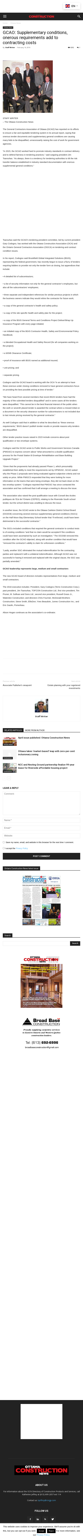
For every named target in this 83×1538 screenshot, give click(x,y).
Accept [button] (41, 1531)
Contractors (8, 758)
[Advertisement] (41, 1421)
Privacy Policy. (43, 1535)
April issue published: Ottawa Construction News (44, 737)
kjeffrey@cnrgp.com (47, 1500)
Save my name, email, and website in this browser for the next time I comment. (40, 842)
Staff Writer (10, 47)
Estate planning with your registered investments (64, 686)
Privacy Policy (22, 848)
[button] (79, 16)
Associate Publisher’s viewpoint (17, 685)
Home (5, 23)
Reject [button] (51, 1531)
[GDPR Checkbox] (4, 848)
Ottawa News (15, 23)
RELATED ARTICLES (13, 730)
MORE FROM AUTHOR (35, 730)
